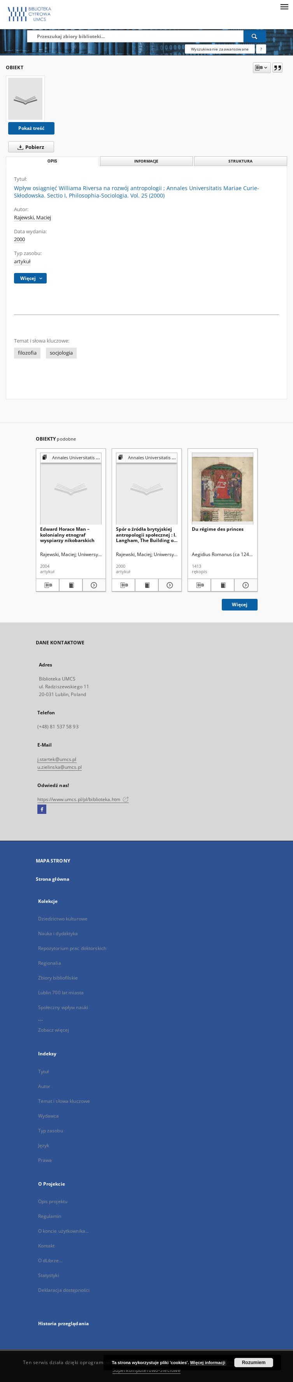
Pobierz (29, 147)
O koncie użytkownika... (63, 1231)
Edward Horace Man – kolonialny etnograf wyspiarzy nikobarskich (67, 534)
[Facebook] (41, 809)
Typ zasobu (50, 1130)
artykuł (22, 261)
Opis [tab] (52, 161)
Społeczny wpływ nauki (63, 1007)
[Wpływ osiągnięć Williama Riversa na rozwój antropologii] (25, 99)
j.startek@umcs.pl (57, 759)
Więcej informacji (207, 1362)
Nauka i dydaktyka (58, 933)
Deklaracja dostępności (64, 1290)
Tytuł (43, 1071)
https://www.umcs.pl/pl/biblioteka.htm (83, 799)
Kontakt (46, 1245)
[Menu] (284, 6)
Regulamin (49, 1216)
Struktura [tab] (240, 161)
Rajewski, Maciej (32, 217)
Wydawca (48, 1116)
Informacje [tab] (146, 161)
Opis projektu (53, 1201)
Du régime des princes (218, 529)
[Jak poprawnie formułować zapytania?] (261, 49)
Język (43, 1145)
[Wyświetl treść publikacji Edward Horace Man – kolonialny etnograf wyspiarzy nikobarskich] (71, 585)
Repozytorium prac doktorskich (72, 948)
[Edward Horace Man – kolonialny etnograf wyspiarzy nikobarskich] (70, 489)
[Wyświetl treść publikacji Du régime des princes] (222, 585)
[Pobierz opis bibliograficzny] (47, 585)
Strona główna (53, 879)
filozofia (27, 353)
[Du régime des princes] (222, 489)
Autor (44, 1086)
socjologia (61, 353)
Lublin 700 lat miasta (61, 992)
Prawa (45, 1160)
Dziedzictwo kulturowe (63, 918)
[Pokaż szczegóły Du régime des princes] (244, 585)
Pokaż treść (31, 128)
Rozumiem (254, 1362)
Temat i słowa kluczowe (64, 1101)
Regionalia (49, 963)
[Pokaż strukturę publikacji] (70, 458)
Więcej (239, 604)
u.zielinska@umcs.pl (59, 767)
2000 (19, 239)
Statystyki (48, 1275)
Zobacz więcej (53, 1030)
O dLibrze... (50, 1260)
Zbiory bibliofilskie (58, 977)
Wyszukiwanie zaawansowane (220, 49)
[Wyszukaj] (255, 36)
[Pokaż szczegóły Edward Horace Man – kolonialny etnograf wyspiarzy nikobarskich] (93, 585)
